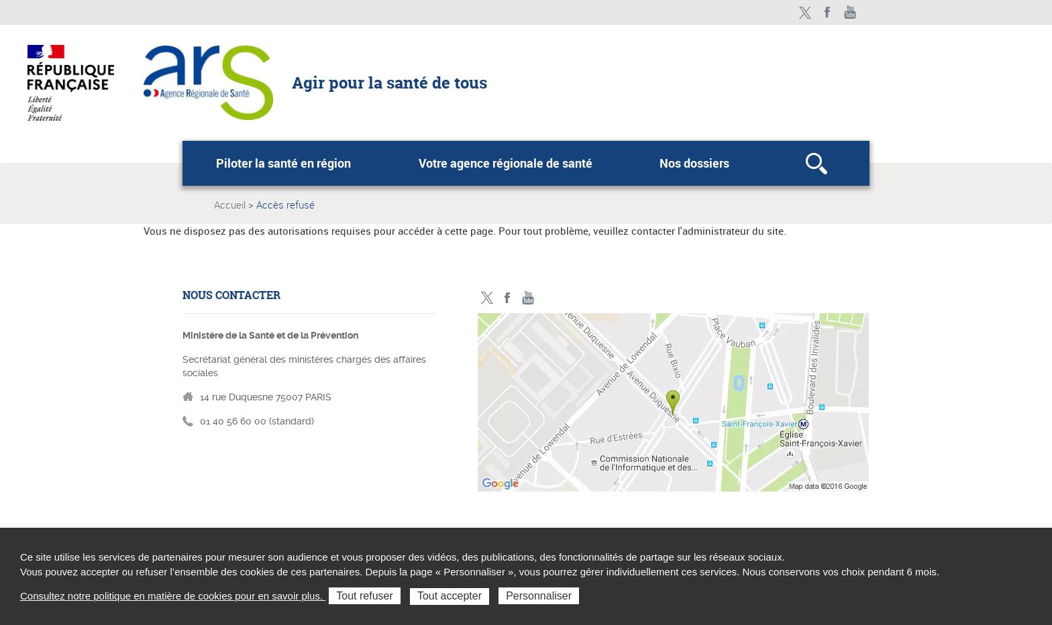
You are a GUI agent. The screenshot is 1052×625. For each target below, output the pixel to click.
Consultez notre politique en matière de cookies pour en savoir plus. (172, 596)
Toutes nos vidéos (850, 12)
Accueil (230, 204)
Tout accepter (449, 596)
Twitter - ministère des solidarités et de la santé (805, 12)
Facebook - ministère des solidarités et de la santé (828, 12)
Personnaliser (539, 596)
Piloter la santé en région (283, 163)
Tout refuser (364, 596)
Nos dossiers (694, 163)
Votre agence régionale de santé (505, 163)
